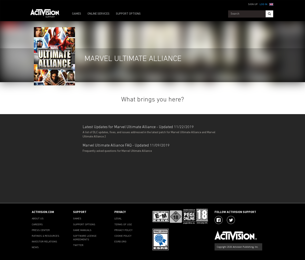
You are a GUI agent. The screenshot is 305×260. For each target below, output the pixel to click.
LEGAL (118, 218)
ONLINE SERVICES (98, 13)
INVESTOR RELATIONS (44, 242)
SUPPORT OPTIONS (128, 13)
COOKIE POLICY (123, 236)
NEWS (35, 247)
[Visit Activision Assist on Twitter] (231, 220)
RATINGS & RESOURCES (45, 236)
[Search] (269, 13)
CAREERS (37, 224)
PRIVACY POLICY (123, 230)
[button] (271, 4)
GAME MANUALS (82, 230)
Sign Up (253, 4)
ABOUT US (38, 218)
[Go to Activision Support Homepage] (47, 14)
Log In (263, 4)
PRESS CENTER (41, 230)
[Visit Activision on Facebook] (219, 220)
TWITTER (78, 245)
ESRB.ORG (120, 242)
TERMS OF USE (123, 224)
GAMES (76, 13)
